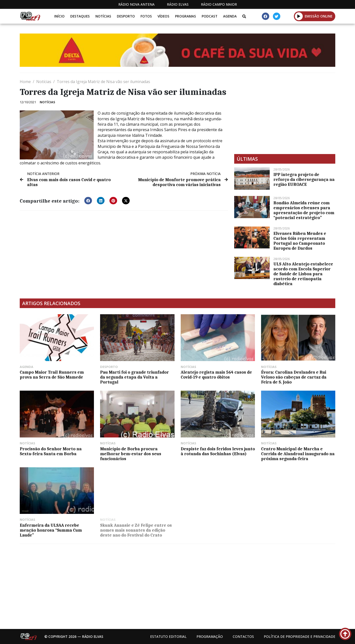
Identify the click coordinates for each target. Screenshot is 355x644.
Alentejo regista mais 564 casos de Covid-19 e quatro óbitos (216, 375)
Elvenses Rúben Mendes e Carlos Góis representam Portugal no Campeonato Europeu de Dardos (299, 241)
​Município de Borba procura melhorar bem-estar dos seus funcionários (130, 453)
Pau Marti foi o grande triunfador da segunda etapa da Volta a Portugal (134, 377)
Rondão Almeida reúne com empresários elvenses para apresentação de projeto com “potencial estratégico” (303, 210)
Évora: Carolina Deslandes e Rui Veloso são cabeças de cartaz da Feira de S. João (293, 377)
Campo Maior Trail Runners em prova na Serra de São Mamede (52, 375)
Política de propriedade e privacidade (299, 636)
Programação (209, 636)
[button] (299, 16)
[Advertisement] (284, 113)
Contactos (243, 636)
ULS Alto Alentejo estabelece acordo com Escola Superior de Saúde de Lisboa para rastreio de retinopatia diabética (303, 273)
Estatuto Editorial (168, 636)
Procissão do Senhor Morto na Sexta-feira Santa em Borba (51, 451)
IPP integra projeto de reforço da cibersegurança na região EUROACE (304, 179)
